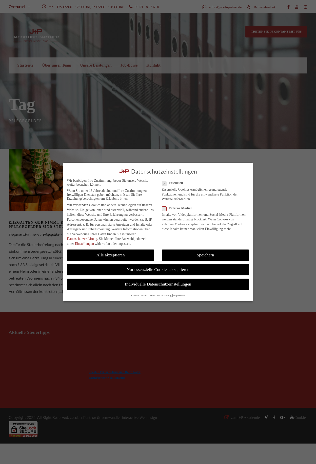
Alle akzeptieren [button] (110, 254)
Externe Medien (179, 208)
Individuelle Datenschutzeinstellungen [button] (158, 284)
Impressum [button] (179, 295)
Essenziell (174, 183)
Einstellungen (84, 244)
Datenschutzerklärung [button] (160, 295)
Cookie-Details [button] (139, 295)
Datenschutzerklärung (82, 239)
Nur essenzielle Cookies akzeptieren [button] (158, 269)
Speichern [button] (205, 254)
